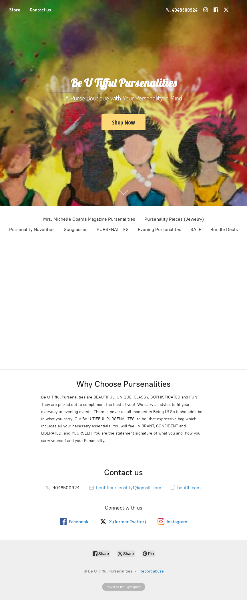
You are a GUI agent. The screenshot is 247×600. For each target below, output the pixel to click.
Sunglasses (75, 229)
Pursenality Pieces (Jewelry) (174, 219)
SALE (195, 229)
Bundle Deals (224, 229)
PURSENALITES (113, 229)
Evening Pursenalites (159, 229)
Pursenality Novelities (32, 229)
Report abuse (152, 571)
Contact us (40, 10)
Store (14, 10)
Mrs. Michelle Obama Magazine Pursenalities (89, 219)
